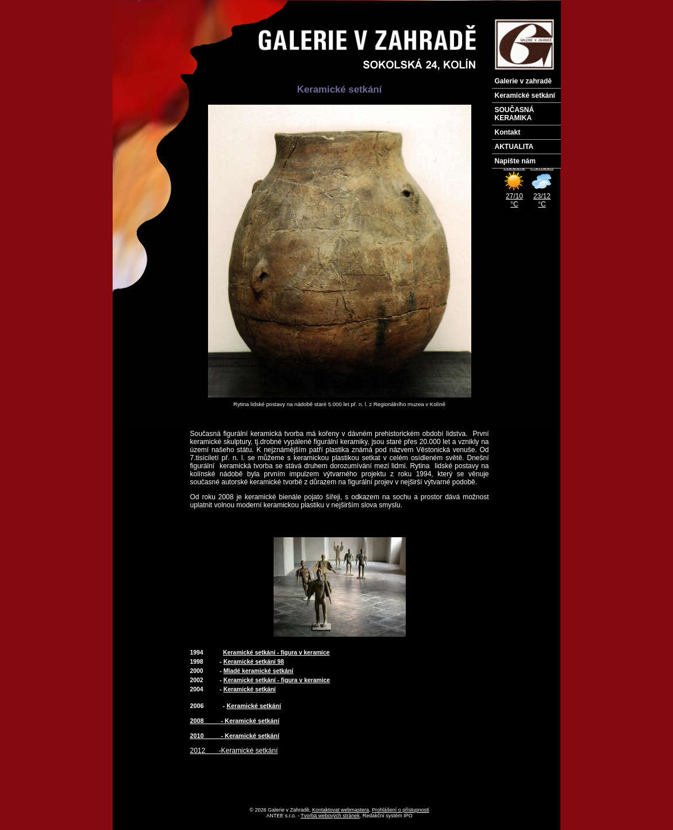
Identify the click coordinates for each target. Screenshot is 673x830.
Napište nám (515, 161)
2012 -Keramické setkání (234, 751)
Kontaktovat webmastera (340, 810)
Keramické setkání (525, 95)
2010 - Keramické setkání (234, 735)
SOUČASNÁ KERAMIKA (514, 114)
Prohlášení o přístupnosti (400, 810)
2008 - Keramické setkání (234, 720)
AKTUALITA (514, 147)
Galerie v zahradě (523, 81)
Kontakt (508, 132)
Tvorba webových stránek (330, 815)
